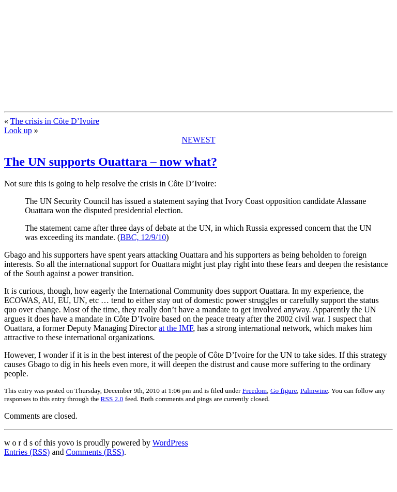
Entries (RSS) (27, 452)
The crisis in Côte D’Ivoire (54, 121)
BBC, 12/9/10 (143, 237)
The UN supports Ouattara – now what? (110, 161)
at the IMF (176, 328)
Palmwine (314, 390)
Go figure (283, 390)
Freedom (254, 390)
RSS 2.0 (112, 399)
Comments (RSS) (95, 452)
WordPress (170, 442)
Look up (18, 130)
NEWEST (199, 139)
